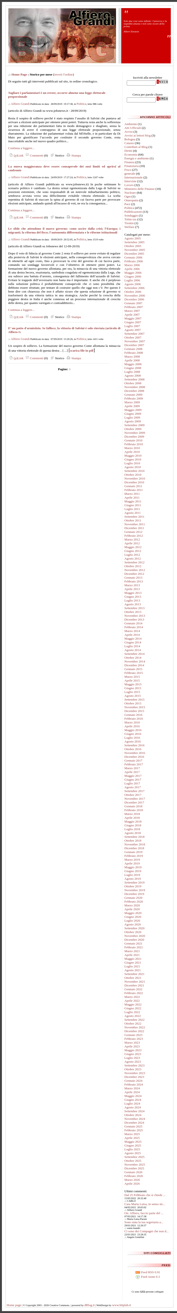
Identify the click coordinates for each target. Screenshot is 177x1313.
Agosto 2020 (132, 924)
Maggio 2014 (132, 638)
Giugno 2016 (132, 734)
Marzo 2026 (132, 1180)
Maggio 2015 (132, 684)
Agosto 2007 (132, 330)
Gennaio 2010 (133, 440)
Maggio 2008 (132, 364)
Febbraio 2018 (133, 810)
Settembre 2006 (134, 288)
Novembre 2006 (134, 295)
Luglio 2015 (132, 692)
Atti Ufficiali (132, 128)
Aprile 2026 (132, 1183)
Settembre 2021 (134, 974)
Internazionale (133, 177)
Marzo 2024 (132, 1088)
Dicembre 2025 (134, 1168)
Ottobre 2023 (132, 1069)
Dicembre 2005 (134, 253)
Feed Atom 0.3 (147, 1276)
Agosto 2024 (132, 1107)
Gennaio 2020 (133, 897)
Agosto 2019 (132, 878)
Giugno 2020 (132, 917)
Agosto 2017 (132, 787)
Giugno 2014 (132, 642)
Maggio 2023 (132, 1050)
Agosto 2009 (132, 421)
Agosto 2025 (132, 1153)
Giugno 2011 (132, 505)
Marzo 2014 (132, 631)
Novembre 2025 (134, 1164)
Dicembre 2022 (134, 1031)
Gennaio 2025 (133, 1126)
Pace (127, 204)
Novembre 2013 (134, 615)
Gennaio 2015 (133, 669)
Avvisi (128, 131)
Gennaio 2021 (133, 943)
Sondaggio (131, 215)
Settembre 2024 (134, 1111)
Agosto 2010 (132, 467)
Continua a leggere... (21, 148)
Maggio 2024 (132, 1096)
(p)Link (15, 155)
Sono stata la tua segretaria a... (143, 1222)
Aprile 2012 (132, 543)
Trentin (129, 223)
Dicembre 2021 (134, 985)
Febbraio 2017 (133, 764)
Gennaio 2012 (133, 532)
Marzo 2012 (132, 539)
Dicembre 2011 (134, 528)
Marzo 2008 (132, 356)
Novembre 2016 (134, 753)
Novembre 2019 (134, 890)
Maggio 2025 (132, 1141)
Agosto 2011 (132, 513)
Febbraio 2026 (133, 1176)
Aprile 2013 (132, 589)
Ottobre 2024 (132, 1115)
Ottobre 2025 (132, 1160)
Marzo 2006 (132, 265)
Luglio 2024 (132, 1103)
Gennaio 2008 (133, 349)
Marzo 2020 (132, 905)
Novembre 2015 (134, 707)
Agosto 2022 (132, 1016)
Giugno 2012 (132, 551)
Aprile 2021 (132, 955)
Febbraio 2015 (133, 673)
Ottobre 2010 (132, 474)
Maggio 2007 (132, 318)
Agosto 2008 (132, 375)
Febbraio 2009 (133, 398)
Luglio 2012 (132, 554)
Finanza (129, 162)
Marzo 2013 (132, 585)
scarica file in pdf (82, 350)
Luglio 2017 (132, 783)
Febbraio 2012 (133, 535)
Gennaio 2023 (133, 1035)
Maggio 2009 (132, 410)
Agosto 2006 (132, 284)
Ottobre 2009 (132, 429)
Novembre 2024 (134, 1119)
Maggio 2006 (132, 272)
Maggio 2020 (132, 913)
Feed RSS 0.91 (147, 1272)
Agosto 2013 (132, 604)
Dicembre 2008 (134, 391)
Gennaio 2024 (133, 1080)
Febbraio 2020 (133, 901)
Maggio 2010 (132, 455)
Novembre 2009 (134, 432)
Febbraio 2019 (133, 856)
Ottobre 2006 (132, 291)
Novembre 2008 (134, 387)
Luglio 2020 (132, 920)
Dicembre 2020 (134, 939)
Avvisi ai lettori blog (137, 135)
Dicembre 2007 (134, 345)
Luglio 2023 (132, 1058)
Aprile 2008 (132, 360)
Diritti (128, 150)
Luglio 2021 (132, 966)
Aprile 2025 (132, 1138)
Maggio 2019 (132, 867)
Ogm (127, 196)
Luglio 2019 (132, 875)
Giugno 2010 (132, 459)
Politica (81, 104)
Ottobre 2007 (132, 337)
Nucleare (130, 192)
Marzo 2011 (132, 493)
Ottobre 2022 (132, 1023)
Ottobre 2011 (132, 520)
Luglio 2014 (132, 646)
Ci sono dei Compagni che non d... (146, 1231)
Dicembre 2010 (134, 482)
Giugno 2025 (132, 1145)
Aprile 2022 (132, 1000)
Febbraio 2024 (133, 1084)
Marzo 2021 (132, 951)
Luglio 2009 (132, 417)
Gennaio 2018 (133, 806)
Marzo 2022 (132, 997)
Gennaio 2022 (133, 989)
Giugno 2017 (132, 779)
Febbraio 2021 (133, 947)
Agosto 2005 (132, 238)
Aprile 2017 (132, 772)
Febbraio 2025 (133, 1130)
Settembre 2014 (134, 654)
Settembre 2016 (134, 745)
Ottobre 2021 (132, 978)
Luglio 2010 (132, 463)
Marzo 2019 (132, 859)
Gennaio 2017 (133, 760)
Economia (130, 154)
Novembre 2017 (134, 798)
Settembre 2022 (134, 1019)
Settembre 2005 (134, 242)
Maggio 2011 (132, 501)
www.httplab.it (121, 1305)
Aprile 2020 (132, 909)
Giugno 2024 (132, 1099)
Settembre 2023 (134, 1065)
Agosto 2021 (132, 970)
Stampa (73, 155)
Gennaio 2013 (133, 577)
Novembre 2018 (134, 844)
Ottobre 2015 (132, 703)
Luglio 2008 (132, 372)
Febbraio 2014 (133, 627)
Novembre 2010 (134, 478)
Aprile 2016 (132, 726)
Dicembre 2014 (134, 665)
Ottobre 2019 (132, 886)
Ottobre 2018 (132, 840)
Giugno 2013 (132, 596)
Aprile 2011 (132, 497)
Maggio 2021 (132, 958)
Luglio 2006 (132, 280)
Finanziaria (131, 166)
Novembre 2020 (134, 936)
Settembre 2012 (134, 562)
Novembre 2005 (134, 250)
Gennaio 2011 (133, 486)
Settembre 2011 (134, 516)
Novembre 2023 (134, 1073)
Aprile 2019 (132, 863)
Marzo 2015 (132, 676)
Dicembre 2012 (134, 574)
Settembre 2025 (134, 1157)
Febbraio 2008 (133, 352)
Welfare (129, 227)
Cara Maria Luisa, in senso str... (144, 1204)
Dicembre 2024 (134, 1122)
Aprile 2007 (132, 314)
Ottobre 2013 (132, 612)
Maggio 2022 (132, 1004)
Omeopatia (131, 200)
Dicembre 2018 (134, 848)
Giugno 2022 (132, 1008)
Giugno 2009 (132, 413)
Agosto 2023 (132, 1061)
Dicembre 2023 (134, 1077)
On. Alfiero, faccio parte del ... (143, 1213)
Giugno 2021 (132, 962)
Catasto (129, 143)
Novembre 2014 (134, 661)
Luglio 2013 (132, 600)
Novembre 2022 (134, 1027)
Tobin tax (130, 219)
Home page (14, 1305)
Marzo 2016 (132, 722)
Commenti (33, 155)
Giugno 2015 (132, 688)
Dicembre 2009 (134, 436)
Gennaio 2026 (133, 1172)
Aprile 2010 (132, 452)
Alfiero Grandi (20, 104)
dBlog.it (89, 1305)
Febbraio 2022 (133, 993)
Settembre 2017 (134, 791)
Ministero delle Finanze (139, 189)
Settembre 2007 (134, 333)
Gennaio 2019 (133, 852)
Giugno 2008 (132, 368)
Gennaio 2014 (133, 623)
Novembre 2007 (134, 341)
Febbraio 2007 (133, 307)
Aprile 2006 (132, 269)
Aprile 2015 (132, 680)
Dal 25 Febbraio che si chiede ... (145, 1195)
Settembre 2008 (134, 379)
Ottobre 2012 (132, 566)
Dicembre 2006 (134, 299)
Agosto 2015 (132, 695)
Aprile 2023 (132, 1046)
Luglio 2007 (132, 326)
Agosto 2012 (132, 558)
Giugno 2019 (132, 871)
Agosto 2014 (132, 650)
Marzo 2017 (132, 768)
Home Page (19, 74)
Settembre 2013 (134, 608)
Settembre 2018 (134, 836)
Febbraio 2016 (133, 718)
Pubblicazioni (133, 211)
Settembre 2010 (134, 471)
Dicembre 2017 (134, 802)
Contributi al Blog (136, 147)
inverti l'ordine (63, 74)
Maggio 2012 (132, 547)
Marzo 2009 (132, 402)
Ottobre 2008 (132, 383)
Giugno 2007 (132, 322)
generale (129, 173)
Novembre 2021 (134, 981)
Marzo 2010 (132, 448)
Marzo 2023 (132, 1042)
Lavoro (129, 185)
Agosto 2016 (132, 741)
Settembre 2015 (134, 699)
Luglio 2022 (132, 1012)
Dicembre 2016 (134, 756)
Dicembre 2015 (134, 711)
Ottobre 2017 (132, 795)
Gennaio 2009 (133, 394)
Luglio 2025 (132, 1149)
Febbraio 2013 (133, 581)
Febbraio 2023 (133, 1038)
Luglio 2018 (132, 829)
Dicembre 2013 (134, 619)
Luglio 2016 (132, 737)
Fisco (127, 170)
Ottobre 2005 (132, 246)
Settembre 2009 (134, 425)
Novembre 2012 (134, 570)
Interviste (130, 181)
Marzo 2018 (132, 814)
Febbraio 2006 (133, 261)
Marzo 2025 (132, 1134)
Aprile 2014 (132, 634)
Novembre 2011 (134, 524)
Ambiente (130, 124)
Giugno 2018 (132, 825)
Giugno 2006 (132, 276)
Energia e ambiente (136, 158)
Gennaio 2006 (133, 257)
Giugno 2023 (132, 1054)
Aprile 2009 (132, 406)
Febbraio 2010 (133, 444)
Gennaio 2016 (133, 715)
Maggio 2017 (132, 776)
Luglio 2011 (132, 509)
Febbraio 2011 (133, 490)
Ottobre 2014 (132, 657)
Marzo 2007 (132, 311)
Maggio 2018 (132, 821)
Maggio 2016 (132, 730)
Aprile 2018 (132, 817)
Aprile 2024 (132, 1092)
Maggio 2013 (132, 593)
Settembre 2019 (134, 882)
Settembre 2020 (134, 928)
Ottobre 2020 (132, 932)
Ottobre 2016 (132, 749)
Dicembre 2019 (134, 894)
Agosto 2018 (132, 833)
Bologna (129, 139)
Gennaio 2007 (133, 303)
